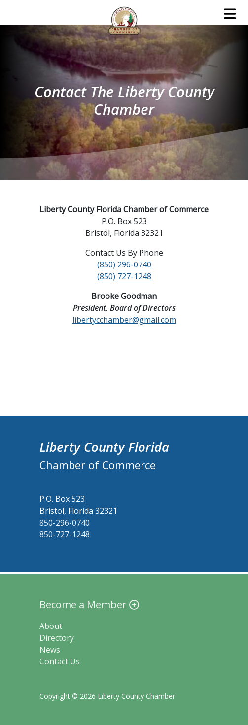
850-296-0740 (64, 522)
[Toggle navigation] (230, 13)
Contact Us (59, 661)
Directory (56, 637)
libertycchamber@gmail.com (124, 319)
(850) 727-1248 (124, 276)
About (50, 626)
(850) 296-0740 (124, 264)
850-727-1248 (64, 534)
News (49, 649)
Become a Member (89, 604)
